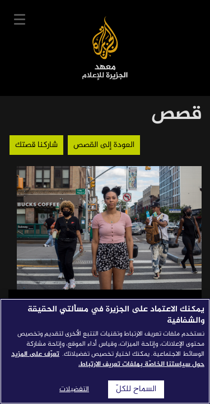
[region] (105, 351)
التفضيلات (74, 389)
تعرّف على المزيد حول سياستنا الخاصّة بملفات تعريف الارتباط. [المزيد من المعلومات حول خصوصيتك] (107, 359)
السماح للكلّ (136, 389)
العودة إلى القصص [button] (103, 145)
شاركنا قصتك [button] (36, 145)
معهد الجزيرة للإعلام (105, 48)
